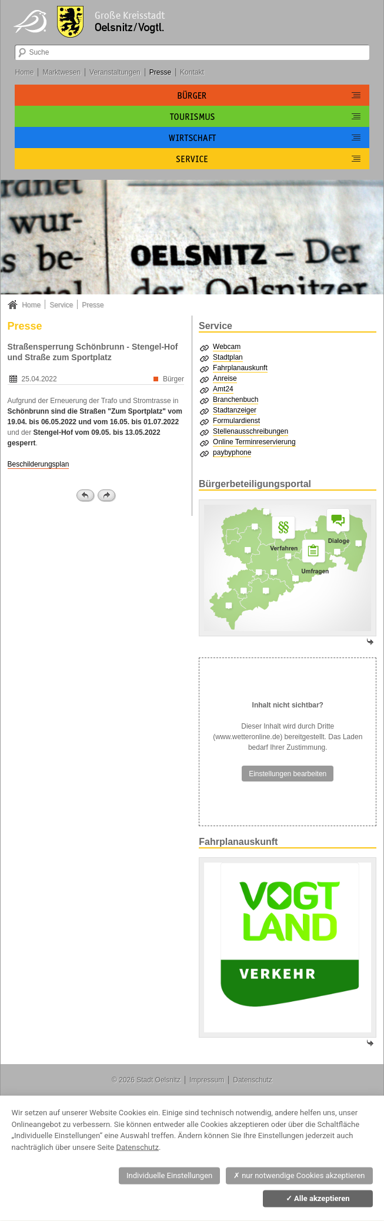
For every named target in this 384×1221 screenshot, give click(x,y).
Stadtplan (228, 357)
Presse (160, 72)
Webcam (227, 347)
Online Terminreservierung (254, 442)
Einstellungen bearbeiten (287, 774)
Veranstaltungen (115, 72)
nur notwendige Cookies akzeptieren (299, 1175)
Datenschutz (252, 1080)
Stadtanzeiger (234, 410)
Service (61, 305)
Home (24, 72)
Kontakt (192, 72)
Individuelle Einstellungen (169, 1175)
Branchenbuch (235, 399)
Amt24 (223, 389)
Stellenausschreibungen (250, 431)
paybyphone (232, 452)
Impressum (206, 1080)
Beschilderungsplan (38, 464)
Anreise (225, 378)
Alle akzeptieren (318, 1198)
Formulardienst (236, 421)
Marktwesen (61, 72)
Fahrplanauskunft (240, 368)
